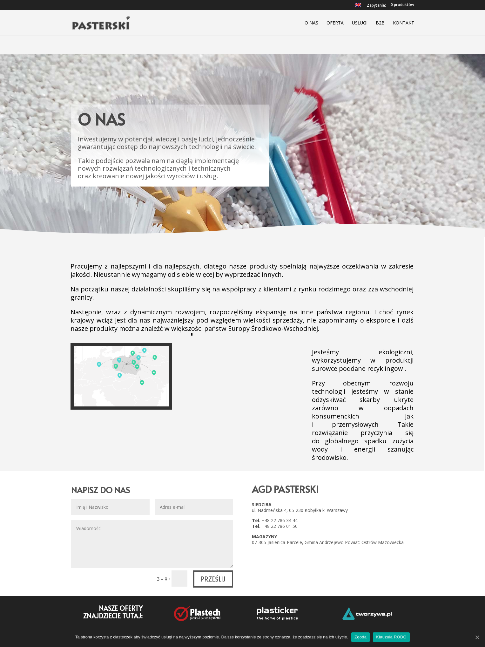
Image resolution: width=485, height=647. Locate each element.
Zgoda (360, 637)
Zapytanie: (376, 5)
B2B (380, 23)
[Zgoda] (477, 637)
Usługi (359, 23)
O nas (311, 23)
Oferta (335, 23)
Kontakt (403, 23)
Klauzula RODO (391, 637)
